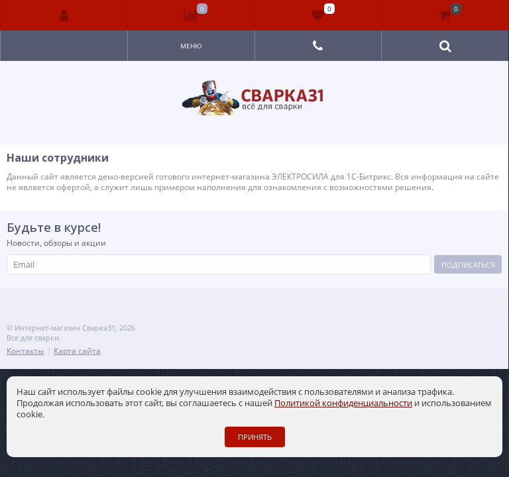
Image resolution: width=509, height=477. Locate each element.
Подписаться (468, 265)
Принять (255, 437)
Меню (191, 45)
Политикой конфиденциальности (343, 403)
